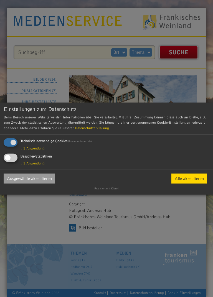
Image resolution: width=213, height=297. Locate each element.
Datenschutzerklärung (92, 128)
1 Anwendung (32, 148)
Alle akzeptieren (189, 178)
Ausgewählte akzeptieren (29, 178)
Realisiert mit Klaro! (106, 188)
